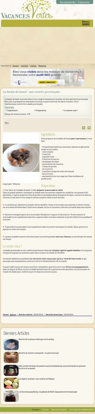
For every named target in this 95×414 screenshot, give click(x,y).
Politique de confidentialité (82, 409)
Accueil (16, 66)
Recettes (42, 66)
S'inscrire (83, 2)
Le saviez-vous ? (71, 110)
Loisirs (33, 66)
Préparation (41, 110)
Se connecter (68, 2)
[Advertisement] (47, 45)
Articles (24, 66)
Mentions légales (59, 409)
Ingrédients (12, 110)
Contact (45, 409)
